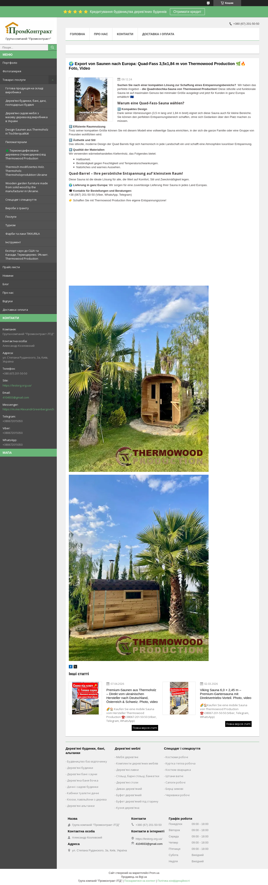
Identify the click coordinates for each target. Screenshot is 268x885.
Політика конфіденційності (173, 880)
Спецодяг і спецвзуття (20, 200)
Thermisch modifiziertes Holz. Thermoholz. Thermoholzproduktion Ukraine (26, 171)
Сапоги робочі (175, 782)
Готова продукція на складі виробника (24, 90)
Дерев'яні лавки (127, 770)
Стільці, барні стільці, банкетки (137, 776)
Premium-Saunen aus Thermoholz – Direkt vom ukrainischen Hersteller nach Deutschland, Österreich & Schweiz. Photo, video (132, 696)
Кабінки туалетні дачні (83, 793)
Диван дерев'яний (129, 789)
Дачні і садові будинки (82, 787)
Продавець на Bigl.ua (134, 876)
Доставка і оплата (15, 310)
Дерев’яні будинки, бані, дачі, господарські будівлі (25, 103)
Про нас (8, 293)
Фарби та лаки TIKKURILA (22, 234)
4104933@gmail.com (16, 397)
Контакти (125, 34)
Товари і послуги (14, 80)
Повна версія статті (145, 728)
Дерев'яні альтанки (81, 806)
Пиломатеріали (16, 142)
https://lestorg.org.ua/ (17, 385)
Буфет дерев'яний (129, 795)
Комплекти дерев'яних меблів (137, 763)
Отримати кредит (187, 12)
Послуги (10, 217)
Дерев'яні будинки (80, 768)
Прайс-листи (11, 267)
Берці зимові (174, 789)
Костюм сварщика (178, 770)
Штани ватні (174, 776)
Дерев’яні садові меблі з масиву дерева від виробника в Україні (26, 117)
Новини (8, 276)
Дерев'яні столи (127, 782)
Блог (6, 284)
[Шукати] (52, 47)
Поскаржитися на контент (139, 880)
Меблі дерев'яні (127, 757)
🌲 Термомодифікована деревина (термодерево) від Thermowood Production (25, 154)
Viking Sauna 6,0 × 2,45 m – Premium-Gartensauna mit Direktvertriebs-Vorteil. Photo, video (225, 694)
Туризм (10, 225)
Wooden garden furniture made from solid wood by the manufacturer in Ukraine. (26, 187)
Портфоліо (10, 63)
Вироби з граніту (17, 208)
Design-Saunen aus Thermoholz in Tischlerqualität (26, 131)
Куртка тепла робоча (180, 763)
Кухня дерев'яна (127, 808)
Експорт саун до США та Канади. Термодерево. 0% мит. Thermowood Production (26, 254)
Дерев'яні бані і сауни (82, 774)
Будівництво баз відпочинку (87, 761)
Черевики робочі (178, 795)
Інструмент (13, 242)
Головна (77, 34)
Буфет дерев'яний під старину (137, 801)
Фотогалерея (12, 71)
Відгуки (8, 301)
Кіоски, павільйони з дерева (87, 799)
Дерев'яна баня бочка (82, 780)
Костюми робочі (177, 757)
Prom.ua (154, 873)
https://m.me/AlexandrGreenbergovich (28, 409)
